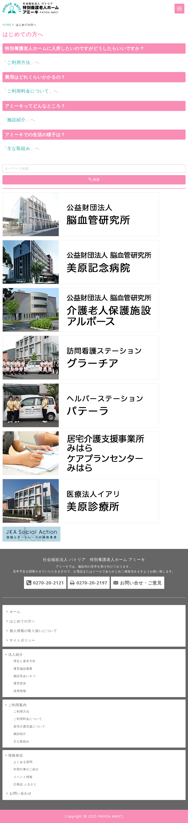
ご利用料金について (28, 91)
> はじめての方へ (20, 621)
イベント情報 (23, 777)
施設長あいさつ (24, 676)
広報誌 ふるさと (25, 784)
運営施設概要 (23, 668)
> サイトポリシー (20, 640)
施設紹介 (16, 119)
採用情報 (19, 691)
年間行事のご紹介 (26, 769)
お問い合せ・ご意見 (141, 583)
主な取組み (18, 148)
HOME (7, 24)
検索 (94, 180)
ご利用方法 (18, 62)
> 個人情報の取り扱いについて (31, 630)
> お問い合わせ (19, 793)
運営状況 (19, 683)
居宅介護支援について (29, 726)
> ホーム (13, 611)
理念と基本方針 (24, 661)
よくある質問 (23, 762)
